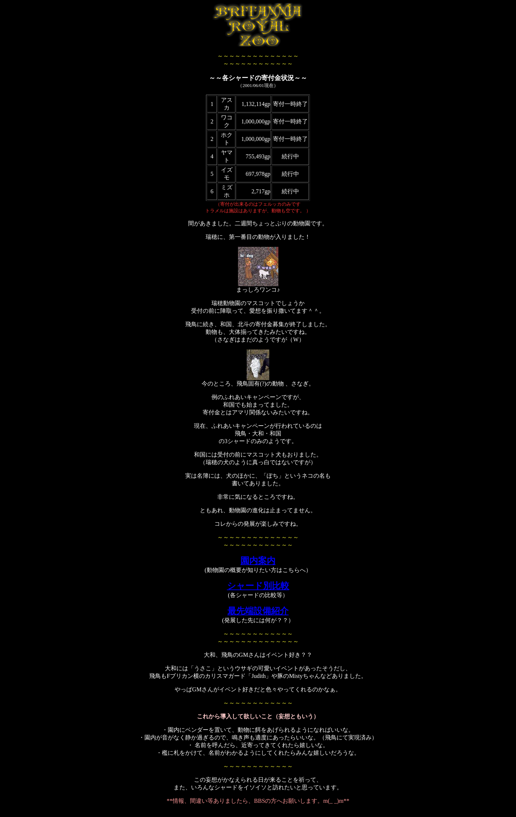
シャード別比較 (258, 586)
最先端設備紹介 (258, 611)
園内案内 (258, 560)
